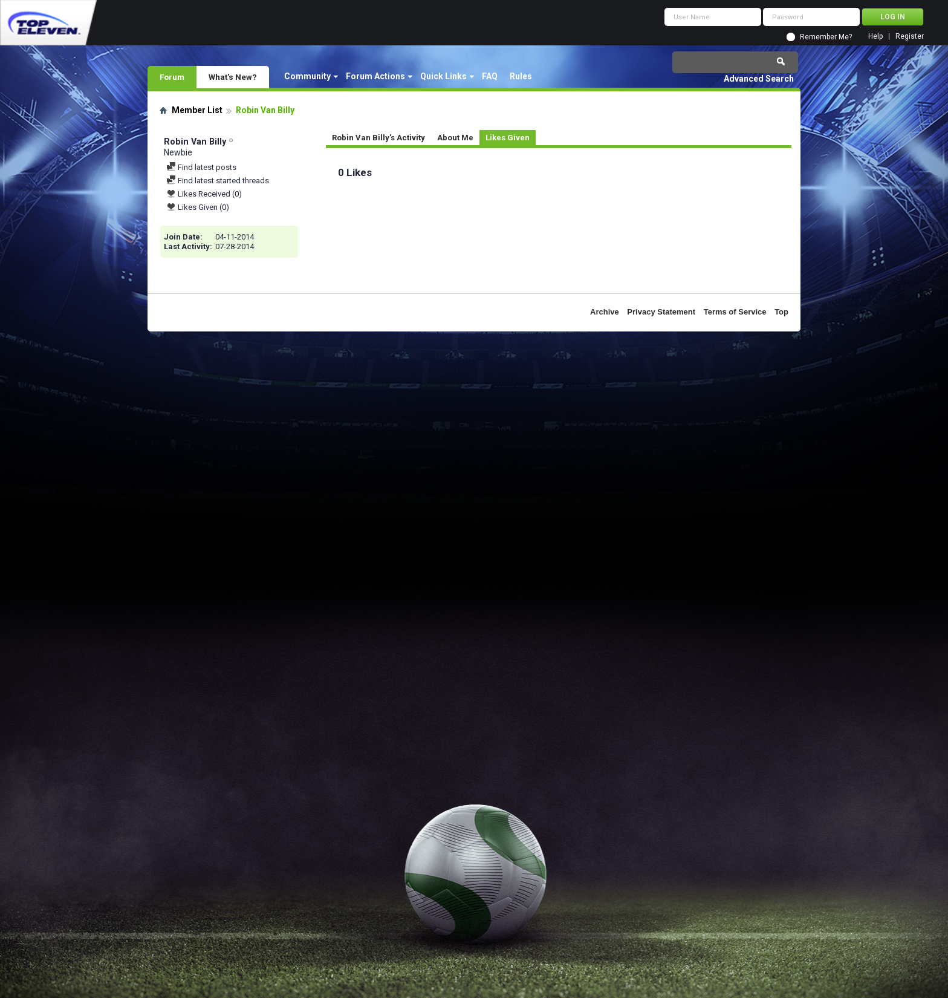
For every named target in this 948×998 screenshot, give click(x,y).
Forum (172, 77)
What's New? (233, 77)
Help (875, 36)
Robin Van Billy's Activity (378, 137)
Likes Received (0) (204, 193)
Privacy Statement (661, 311)
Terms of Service (735, 311)
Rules (521, 76)
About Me (455, 137)
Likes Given (507, 137)
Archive (604, 311)
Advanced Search (759, 78)
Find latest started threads (217, 180)
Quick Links (443, 76)
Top (781, 311)
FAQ (490, 76)
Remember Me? (826, 37)
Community (307, 76)
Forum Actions (375, 76)
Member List (197, 110)
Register (909, 36)
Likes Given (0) (197, 207)
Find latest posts (201, 167)
